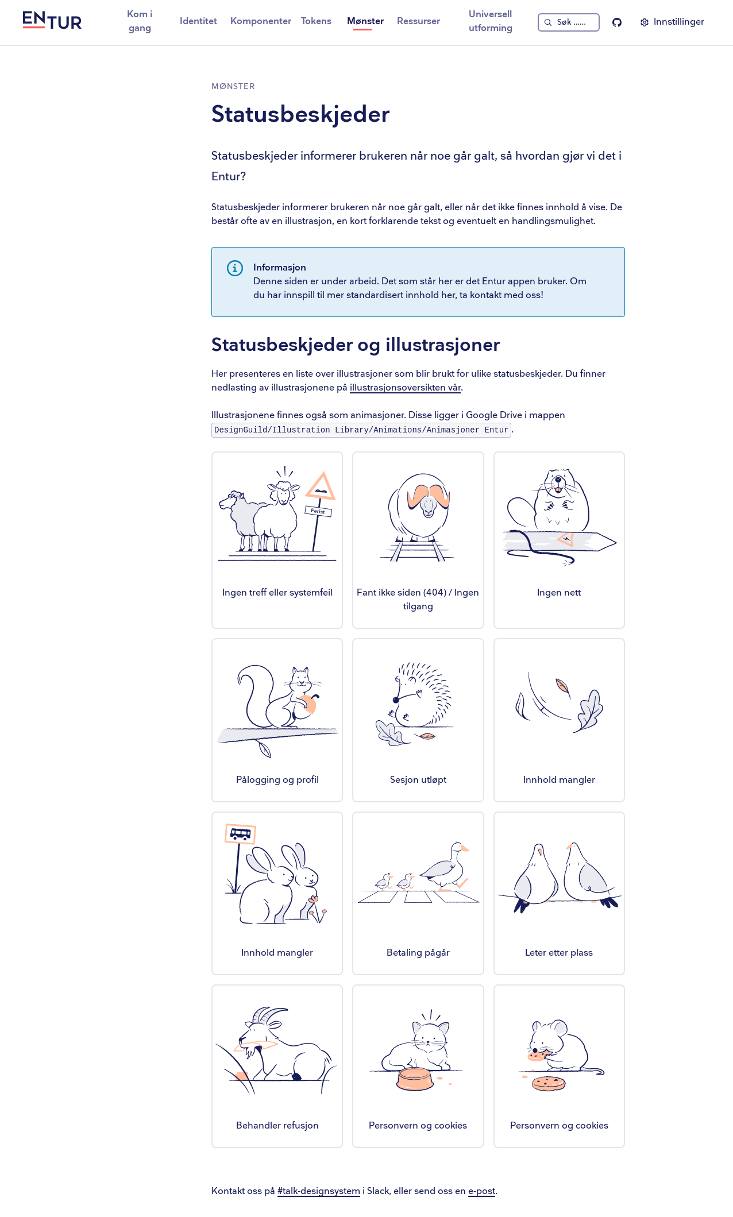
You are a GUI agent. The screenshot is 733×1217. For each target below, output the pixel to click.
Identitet (198, 21)
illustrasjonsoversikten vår (405, 388)
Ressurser (418, 21)
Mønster (365, 21)
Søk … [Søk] (571, 22)
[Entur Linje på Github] (617, 22)
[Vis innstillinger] (672, 22)
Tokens (316, 21)
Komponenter (260, 21)
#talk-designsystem (318, 1191)
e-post (481, 1191)
